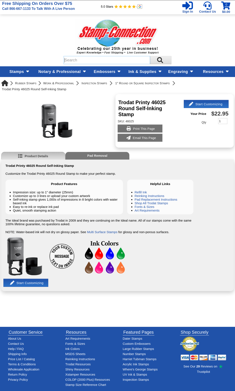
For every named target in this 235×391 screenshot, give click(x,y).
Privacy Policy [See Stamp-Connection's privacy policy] (18, 379)
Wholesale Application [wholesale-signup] (23, 369)
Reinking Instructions (149, 196)
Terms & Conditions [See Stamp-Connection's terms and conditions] (22, 364)
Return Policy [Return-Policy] (17, 374)
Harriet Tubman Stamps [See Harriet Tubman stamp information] (139, 359)
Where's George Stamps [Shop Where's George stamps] (140, 369)
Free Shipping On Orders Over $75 (38, 5)
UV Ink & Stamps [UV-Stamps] (135, 374)
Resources (216, 72)
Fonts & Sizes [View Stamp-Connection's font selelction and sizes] (75, 343)
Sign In (187, 11)
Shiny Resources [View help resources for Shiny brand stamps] (77, 369)
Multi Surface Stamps (102, 232)
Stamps (19, 72)
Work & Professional (58, 83)
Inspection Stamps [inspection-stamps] (136, 379)
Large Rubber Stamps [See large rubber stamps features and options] (138, 349)
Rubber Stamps (25, 83)
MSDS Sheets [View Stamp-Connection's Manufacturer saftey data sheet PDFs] (75, 354)
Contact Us (207, 11)
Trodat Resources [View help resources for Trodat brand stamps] (78, 364)
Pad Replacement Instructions (156, 199)
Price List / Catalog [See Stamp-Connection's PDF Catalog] (21, 359)
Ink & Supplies (145, 72)
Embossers (107, 72)
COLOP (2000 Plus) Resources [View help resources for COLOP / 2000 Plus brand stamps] (87, 379)
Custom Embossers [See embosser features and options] (137, 343)
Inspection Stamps (94, 83)
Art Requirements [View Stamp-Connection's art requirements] (77, 338)
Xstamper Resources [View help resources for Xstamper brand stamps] (80, 374)
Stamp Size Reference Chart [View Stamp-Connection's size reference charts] (85, 385)
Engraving (180, 72)
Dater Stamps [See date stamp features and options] (132, 338)
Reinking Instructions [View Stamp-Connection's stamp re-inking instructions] (80, 359)
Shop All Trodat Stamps (151, 203)
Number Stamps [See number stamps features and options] (134, 354)
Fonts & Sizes (145, 207)
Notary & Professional (62, 72)
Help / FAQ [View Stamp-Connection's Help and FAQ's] (15, 349)
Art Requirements (147, 210)
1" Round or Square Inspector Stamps (142, 83)
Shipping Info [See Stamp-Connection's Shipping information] (17, 354)
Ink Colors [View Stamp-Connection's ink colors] (72, 349)
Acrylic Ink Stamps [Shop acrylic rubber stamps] (136, 364)
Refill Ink (141, 192)
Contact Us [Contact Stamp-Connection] (16, 343)
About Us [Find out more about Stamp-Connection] (14, 338)
